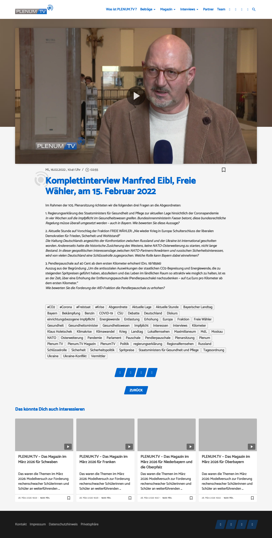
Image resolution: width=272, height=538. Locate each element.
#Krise (99, 307)
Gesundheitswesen (116, 325)
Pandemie (94, 338)
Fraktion (183, 319)
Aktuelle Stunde (167, 307)
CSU (120, 313)
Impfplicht (141, 325)
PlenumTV (107, 344)
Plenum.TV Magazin (82, 344)
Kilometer (199, 325)
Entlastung (131, 319)
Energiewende (110, 319)
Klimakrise (84, 331)
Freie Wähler (203, 319)
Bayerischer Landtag (197, 307)
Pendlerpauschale (157, 338)
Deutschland (153, 313)
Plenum (204, 338)
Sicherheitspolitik (102, 350)
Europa (168, 319)
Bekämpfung (71, 313)
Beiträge (146, 9)
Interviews (187, 9)
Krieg (123, 331)
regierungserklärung (147, 344)
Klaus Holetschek (59, 331)
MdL (204, 331)
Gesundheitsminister (83, 325)
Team (221, 9)
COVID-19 (106, 313)
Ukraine (52, 356)
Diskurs (172, 313)
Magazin (166, 9)
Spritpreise (126, 350)
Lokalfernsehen (159, 331)
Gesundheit (55, 325)
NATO (51, 338)
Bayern (52, 313)
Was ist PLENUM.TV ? (121, 9)
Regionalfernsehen (180, 344)
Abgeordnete (118, 307)
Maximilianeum (185, 331)
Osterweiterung (72, 338)
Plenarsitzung (184, 338)
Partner (208, 9)
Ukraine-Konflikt (75, 356)
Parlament (114, 338)
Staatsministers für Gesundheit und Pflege (169, 350)
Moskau (217, 331)
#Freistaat (83, 307)
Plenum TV (55, 344)
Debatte (133, 313)
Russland (204, 344)
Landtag (137, 331)
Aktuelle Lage (141, 307)
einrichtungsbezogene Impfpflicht (71, 319)
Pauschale (133, 338)
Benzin (89, 313)
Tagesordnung (213, 350)
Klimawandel (105, 331)
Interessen (160, 325)
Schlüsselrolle (57, 350)
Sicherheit (78, 350)
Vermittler (98, 356)
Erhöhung (151, 319)
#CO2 (51, 307)
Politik (124, 344)
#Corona (66, 307)
